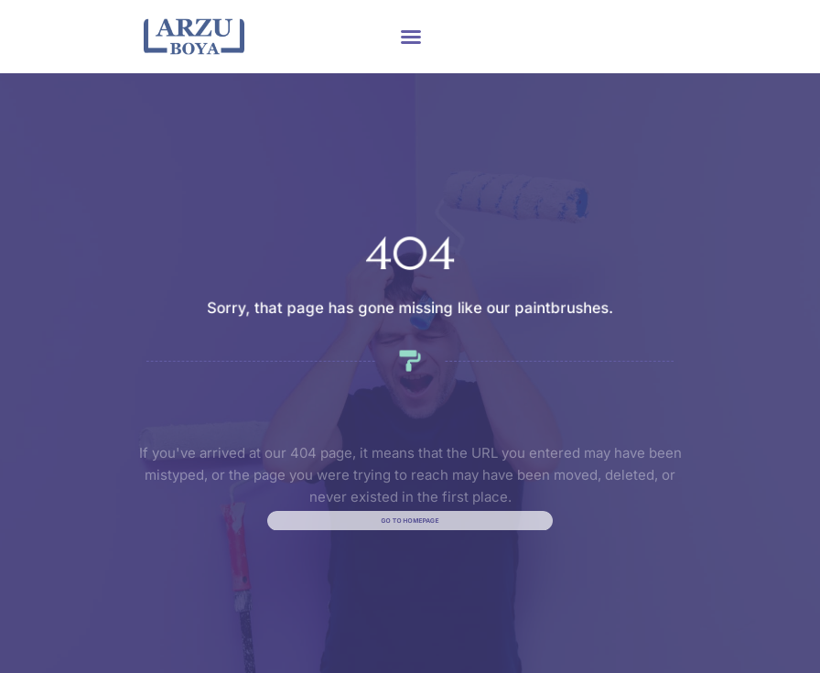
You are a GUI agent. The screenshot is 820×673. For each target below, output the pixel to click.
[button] (410, 36)
